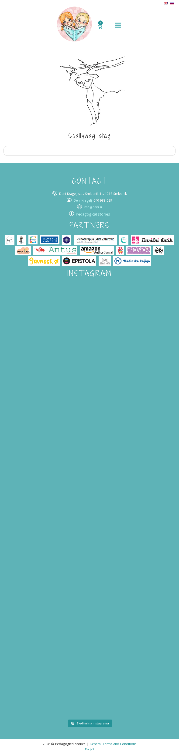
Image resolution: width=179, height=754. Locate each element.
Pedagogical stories (93, 214)
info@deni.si (93, 207)
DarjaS (89, 749)
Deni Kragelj (82, 200)
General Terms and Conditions (113, 744)
